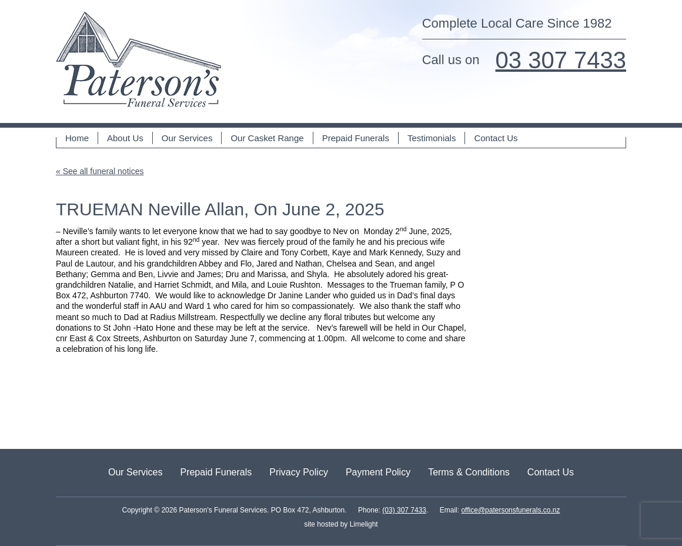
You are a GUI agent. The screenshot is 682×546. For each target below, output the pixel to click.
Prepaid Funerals (355, 138)
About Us (125, 138)
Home (77, 138)
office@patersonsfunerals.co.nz (510, 510)
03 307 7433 (561, 60)
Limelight (362, 524)
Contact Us (495, 138)
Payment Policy (378, 472)
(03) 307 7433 (404, 510)
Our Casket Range (266, 138)
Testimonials (431, 138)
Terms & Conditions (469, 472)
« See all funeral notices (99, 171)
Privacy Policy (298, 472)
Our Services (187, 138)
